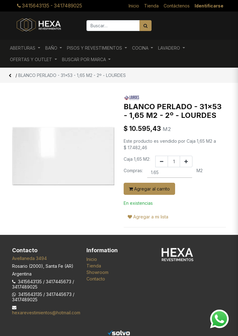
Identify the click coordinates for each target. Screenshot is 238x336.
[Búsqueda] (145, 25)
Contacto (95, 278)
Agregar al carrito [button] (149, 188)
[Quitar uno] (161, 161)
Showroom (97, 272)
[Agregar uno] (186, 161)
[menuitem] (134, 5)
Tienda (93, 265)
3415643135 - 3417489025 (49, 6)
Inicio (91, 259)
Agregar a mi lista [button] (148, 216)
